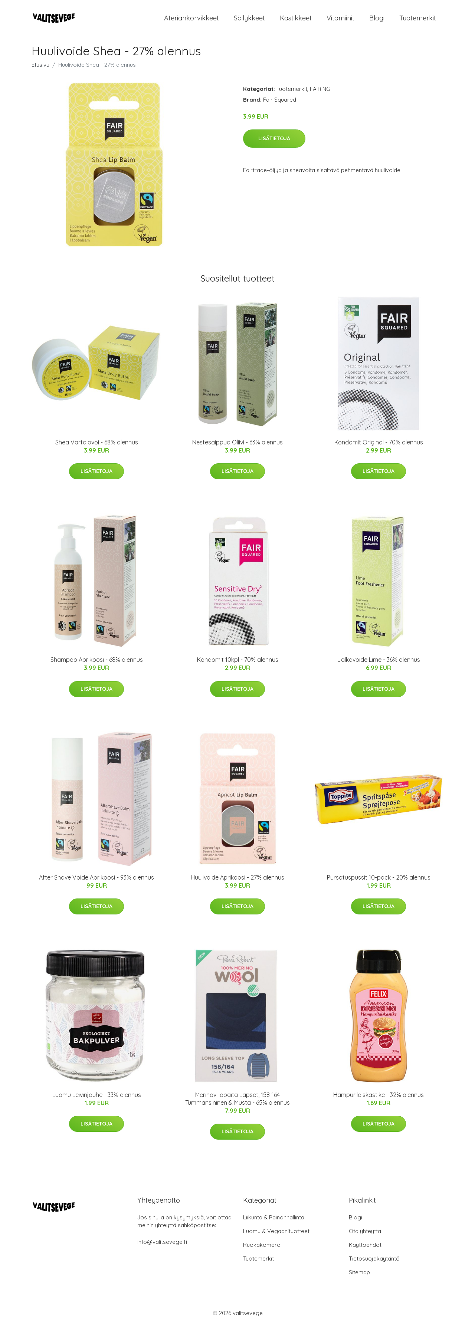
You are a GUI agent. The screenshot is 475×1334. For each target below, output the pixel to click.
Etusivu (40, 72)
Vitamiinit (340, 22)
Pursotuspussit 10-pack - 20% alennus (378, 885)
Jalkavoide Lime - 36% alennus (378, 667)
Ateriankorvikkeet (191, 22)
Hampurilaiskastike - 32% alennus (378, 1103)
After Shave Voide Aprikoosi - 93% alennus (96, 885)
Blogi (376, 22)
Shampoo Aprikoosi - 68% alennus (96, 667)
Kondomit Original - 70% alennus (378, 450)
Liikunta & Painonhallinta (273, 1225)
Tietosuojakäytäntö (374, 1266)
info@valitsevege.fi (162, 1250)
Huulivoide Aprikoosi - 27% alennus (237, 885)
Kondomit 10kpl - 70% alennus (237, 667)
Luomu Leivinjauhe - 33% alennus (96, 1103)
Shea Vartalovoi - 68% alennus (96, 450)
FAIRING (320, 97)
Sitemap (359, 1280)
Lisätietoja (274, 146)
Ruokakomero (262, 1252)
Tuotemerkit (417, 22)
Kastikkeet (296, 22)
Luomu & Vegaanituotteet (276, 1239)
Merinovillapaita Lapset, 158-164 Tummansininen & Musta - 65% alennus (237, 1106)
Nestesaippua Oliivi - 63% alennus (237, 450)
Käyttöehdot (365, 1252)
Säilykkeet (249, 22)
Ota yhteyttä (365, 1239)
